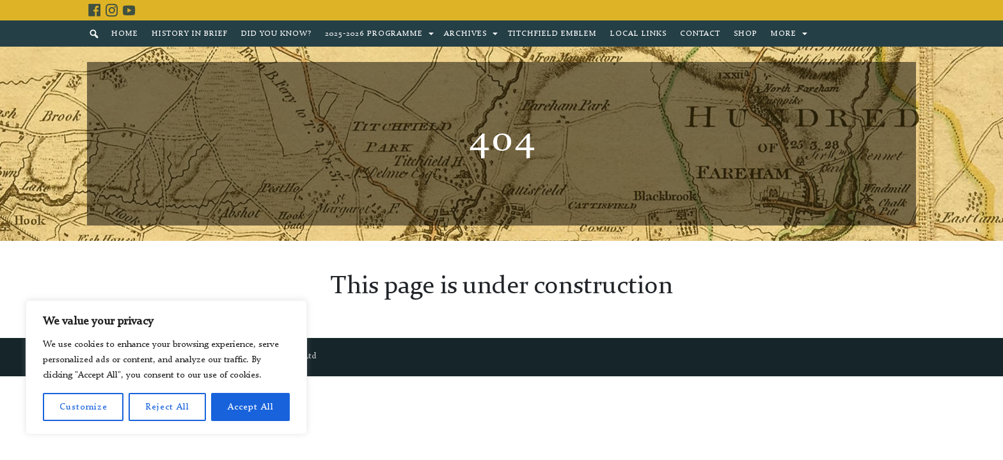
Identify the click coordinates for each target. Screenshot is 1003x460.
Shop (745, 34)
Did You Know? (276, 34)
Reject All (167, 406)
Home (124, 34)
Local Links (638, 34)
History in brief (190, 34)
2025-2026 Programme (374, 34)
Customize (83, 406)
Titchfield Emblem (552, 34)
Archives (465, 34)
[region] (166, 367)
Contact (700, 34)
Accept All (251, 406)
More (783, 34)
